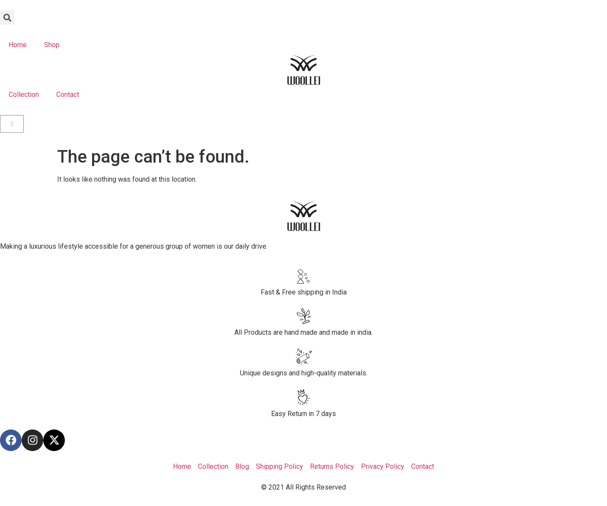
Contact (67, 94)
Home (18, 45)
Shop (52, 45)
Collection (24, 94)
